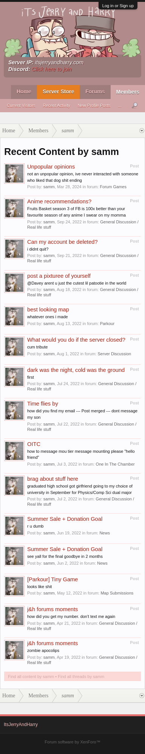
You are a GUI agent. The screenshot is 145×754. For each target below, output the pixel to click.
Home (24, 91)
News (104, 533)
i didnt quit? (37, 249)
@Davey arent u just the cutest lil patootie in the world (76, 283)
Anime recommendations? (59, 201)
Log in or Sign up (118, 5)
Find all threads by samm (81, 676)
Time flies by (42, 404)
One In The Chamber (115, 464)
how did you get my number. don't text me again (71, 616)
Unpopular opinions (51, 167)
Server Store (58, 91)
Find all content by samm (31, 676)
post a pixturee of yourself (59, 276)
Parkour (107, 323)
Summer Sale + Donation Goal (64, 519)
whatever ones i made (47, 316)
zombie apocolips (43, 650)
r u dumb (35, 526)
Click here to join (52, 69)
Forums (95, 91)
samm (49, 186)
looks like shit (39, 586)
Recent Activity (56, 105)
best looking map (48, 310)
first (30, 377)
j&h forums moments (52, 609)
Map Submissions (116, 593)
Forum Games (113, 186)
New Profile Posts (94, 105)
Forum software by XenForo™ (72, 742)
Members (127, 92)
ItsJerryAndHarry (21, 724)
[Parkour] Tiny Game (52, 579)
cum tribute (37, 347)
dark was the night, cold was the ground (76, 370)
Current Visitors (21, 105)
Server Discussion (114, 353)
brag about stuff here (52, 479)
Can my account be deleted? (62, 242)
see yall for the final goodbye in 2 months (65, 556)
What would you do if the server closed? (76, 340)
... (120, 105)
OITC (33, 444)
